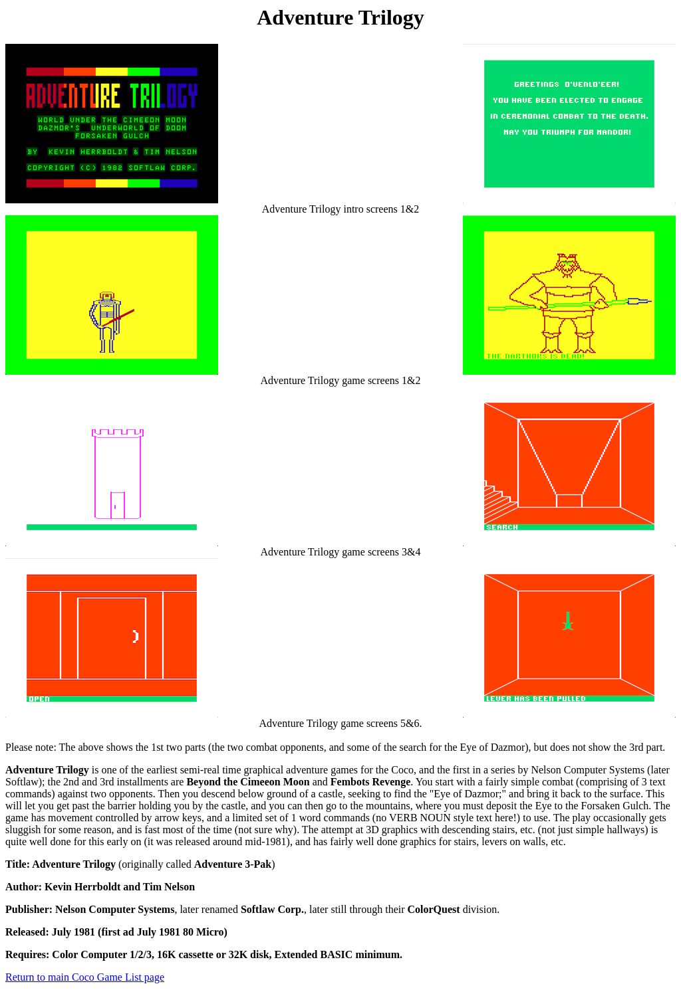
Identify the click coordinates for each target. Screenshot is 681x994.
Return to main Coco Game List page (84, 977)
